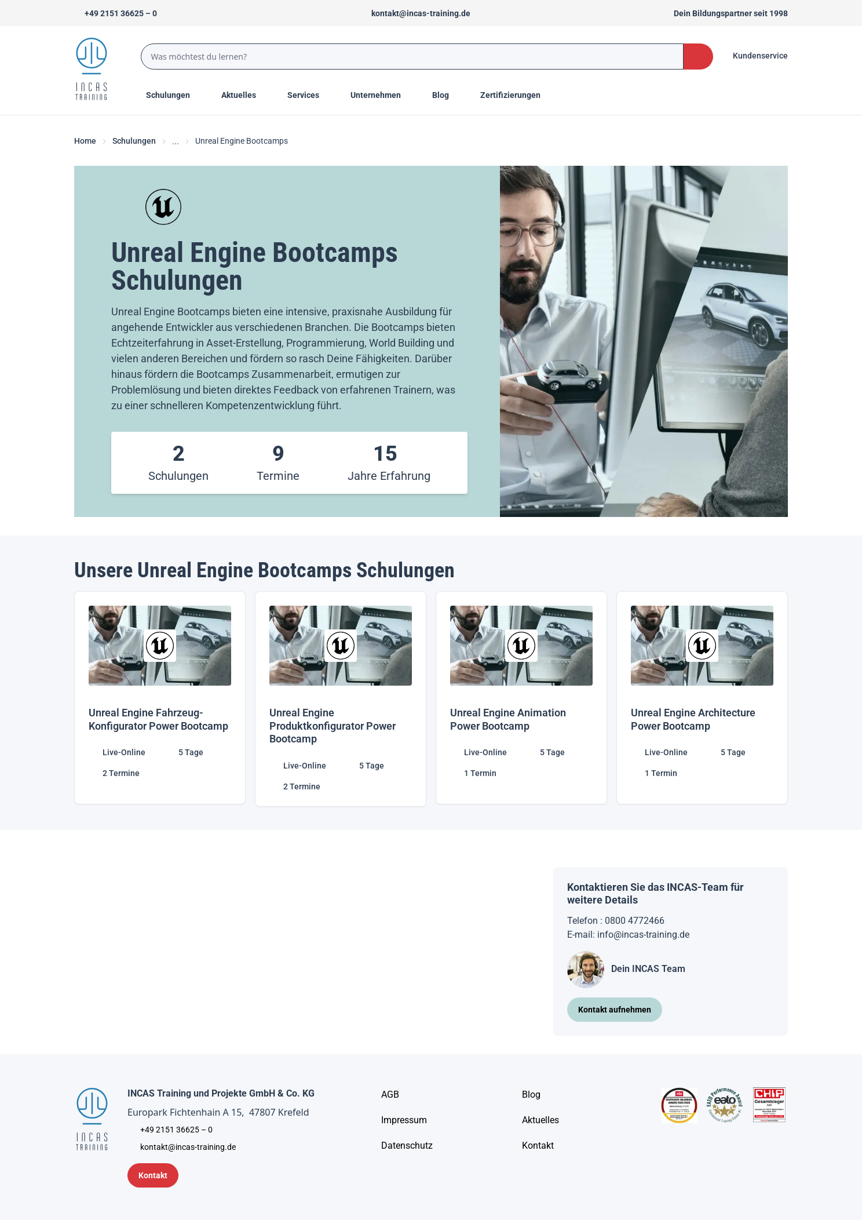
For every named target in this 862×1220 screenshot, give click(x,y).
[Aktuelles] (540, 1120)
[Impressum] (404, 1120)
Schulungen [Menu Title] (174, 94)
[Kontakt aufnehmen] (614, 1009)
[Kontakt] (538, 1146)
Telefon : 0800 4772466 (615, 920)
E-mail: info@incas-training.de (628, 934)
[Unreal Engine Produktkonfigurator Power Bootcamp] (340, 699)
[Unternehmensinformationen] (407, 1146)
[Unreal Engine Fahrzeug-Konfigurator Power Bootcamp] (160, 699)
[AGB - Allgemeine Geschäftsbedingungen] (390, 1095)
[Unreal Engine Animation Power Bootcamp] (521, 699)
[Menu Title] (245, 95)
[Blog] (531, 1095)
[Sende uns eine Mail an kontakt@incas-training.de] (415, 13)
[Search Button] (698, 56)
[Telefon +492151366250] (115, 13)
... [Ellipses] (175, 141)
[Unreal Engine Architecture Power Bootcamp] (702, 699)
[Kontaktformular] (152, 1175)
